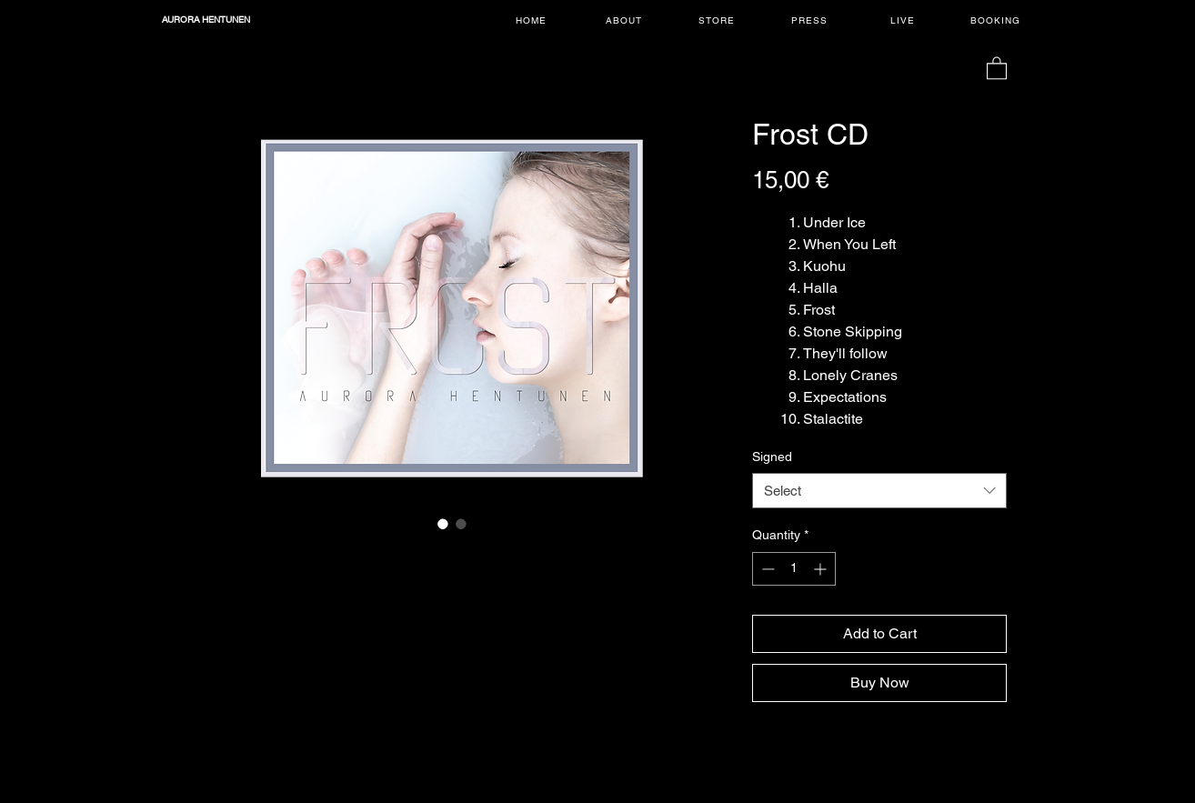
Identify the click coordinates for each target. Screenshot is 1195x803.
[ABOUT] (625, 20)
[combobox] (879, 490)
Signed (772, 456)
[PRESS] (811, 20)
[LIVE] (904, 20)
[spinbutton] (794, 569)
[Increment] (821, 569)
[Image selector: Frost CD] (443, 524)
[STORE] (718, 20)
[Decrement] (766, 569)
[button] (997, 67)
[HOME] (533, 20)
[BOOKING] (996, 20)
